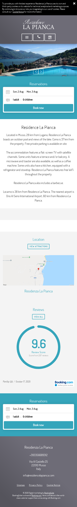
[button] (35, 71)
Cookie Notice (18, 11)
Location (38, 239)
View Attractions (39, 246)
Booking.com (37, 495)
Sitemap (21, 485)
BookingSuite (49, 493)
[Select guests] (19, 100)
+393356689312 (39, 455)
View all (38, 317)
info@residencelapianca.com (38, 475)
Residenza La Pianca (38, 291)
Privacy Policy (36, 485)
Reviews (38, 309)
